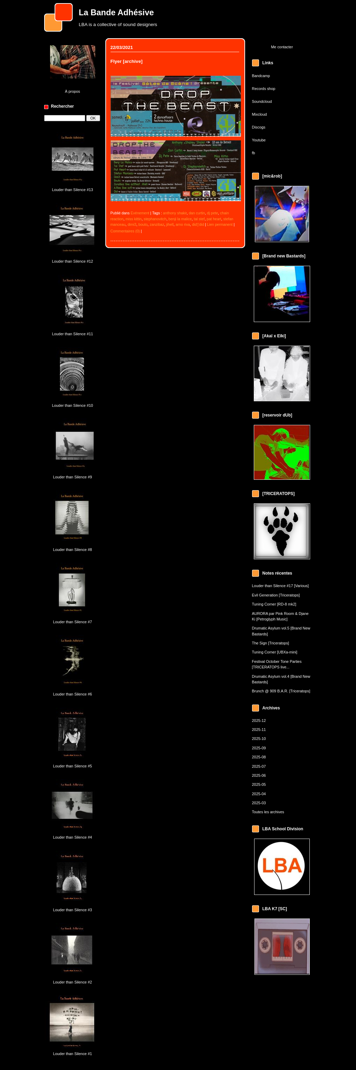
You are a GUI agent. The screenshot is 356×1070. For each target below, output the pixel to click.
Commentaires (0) (125, 231)
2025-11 (259, 729)
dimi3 (132, 224)
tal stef (199, 219)
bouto (142, 224)
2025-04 (259, 794)
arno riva (183, 224)
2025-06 (259, 775)
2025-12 (259, 720)
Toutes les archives (268, 812)
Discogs (259, 127)
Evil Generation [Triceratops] (276, 595)
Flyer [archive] (127, 61)
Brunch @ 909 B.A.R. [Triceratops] (281, 691)
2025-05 (259, 784)
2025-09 (259, 748)
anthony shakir (175, 213)
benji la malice (180, 219)
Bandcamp (261, 76)
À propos (72, 91)
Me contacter (282, 47)
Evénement (140, 213)
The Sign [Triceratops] (270, 643)
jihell (169, 224)
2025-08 (259, 757)
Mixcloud (259, 114)
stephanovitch (155, 219)
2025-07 (259, 766)
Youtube (259, 140)
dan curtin (197, 213)
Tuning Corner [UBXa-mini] (275, 652)
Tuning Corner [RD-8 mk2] (274, 604)
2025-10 (259, 738)
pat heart (214, 219)
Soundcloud (262, 101)
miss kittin (133, 219)
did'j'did (198, 224)
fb (253, 153)
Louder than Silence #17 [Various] (280, 586)
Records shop (263, 89)
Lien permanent (220, 224)
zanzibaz (156, 224)
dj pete (212, 213)
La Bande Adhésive (116, 12)
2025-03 (259, 803)
